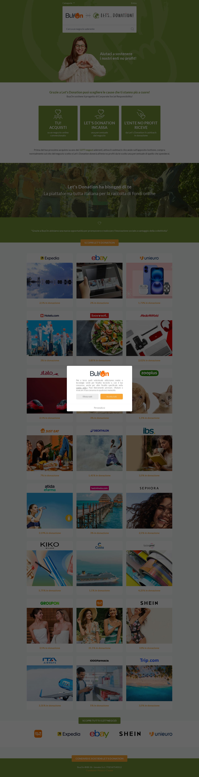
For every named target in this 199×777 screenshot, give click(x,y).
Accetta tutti (111, 396)
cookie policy (81, 387)
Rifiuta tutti (87, 396)
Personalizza (99, 408)
